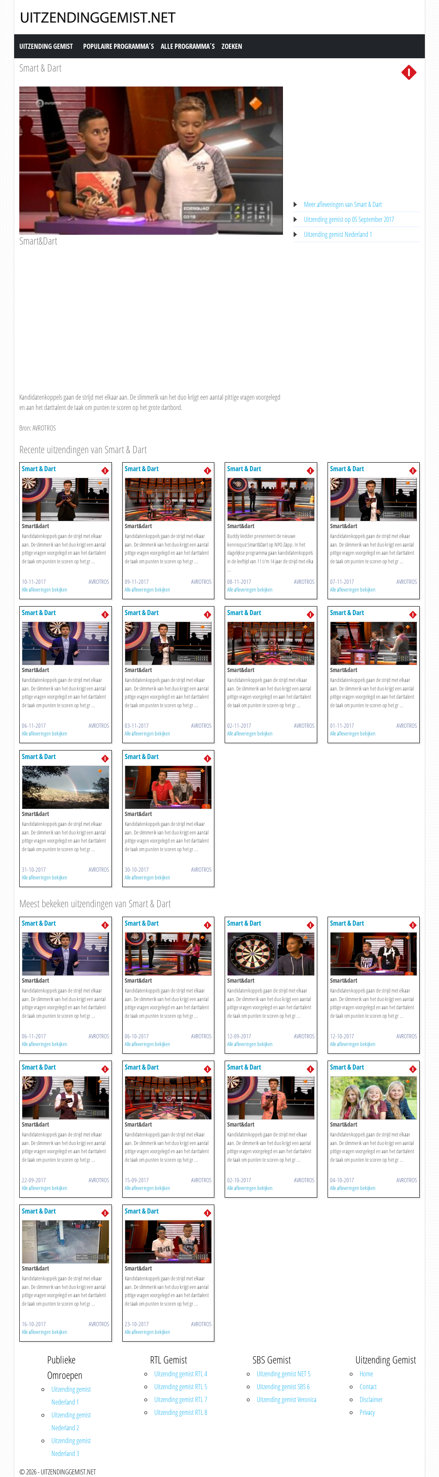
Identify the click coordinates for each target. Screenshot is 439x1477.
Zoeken (232, 46)
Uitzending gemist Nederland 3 (71, 1447)
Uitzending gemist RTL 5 (180, 1386)
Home (366, 1373)
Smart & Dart (40, 67)
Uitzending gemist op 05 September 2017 (349, 219)
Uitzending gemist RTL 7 (180, 1399)
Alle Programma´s (188, 46)
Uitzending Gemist (46, 46)
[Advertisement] (151, 311)
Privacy (367, 1412)
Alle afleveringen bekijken (44, 589)
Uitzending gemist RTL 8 (180, 1412)
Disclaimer (371, 1399)
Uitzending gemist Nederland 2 (71, 1421)
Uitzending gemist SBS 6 (283, 1386)
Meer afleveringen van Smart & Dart (343, 204)
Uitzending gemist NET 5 (283, 1373)
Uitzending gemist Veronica (286, 1399)
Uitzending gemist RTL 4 (180, 1373)
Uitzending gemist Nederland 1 (338, 234)
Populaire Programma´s (118, 46)
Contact (368, 1386)
